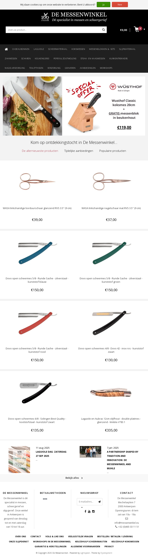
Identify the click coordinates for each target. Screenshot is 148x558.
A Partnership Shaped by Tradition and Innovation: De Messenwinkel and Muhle (122, 460)
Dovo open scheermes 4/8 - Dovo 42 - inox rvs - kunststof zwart (111, 350)
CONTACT (35, 536)
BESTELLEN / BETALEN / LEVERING (115, 536)
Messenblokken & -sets (102, 49)
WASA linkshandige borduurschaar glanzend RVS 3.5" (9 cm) (37, 208)
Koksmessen (78, 49)
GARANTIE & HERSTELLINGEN (50, 546)
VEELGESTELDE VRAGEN (80, 536)
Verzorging (54, 67)
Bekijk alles (74, 477)
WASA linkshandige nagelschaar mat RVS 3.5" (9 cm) (111, 208)
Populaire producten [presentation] (112, 151)
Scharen (26, 58)
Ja (103, 4)
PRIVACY (109, 546)
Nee (120, 4)
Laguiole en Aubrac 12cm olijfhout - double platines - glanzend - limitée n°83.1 (111, 420)
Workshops (106, 67)
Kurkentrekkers (118, 58)
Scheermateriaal (58, 49)
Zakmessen (11, 58)
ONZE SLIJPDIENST (19, 541)
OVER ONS (20, 536)
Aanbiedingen (88, 67)
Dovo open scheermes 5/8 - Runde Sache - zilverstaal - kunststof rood (37, 350)
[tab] (40, 151)
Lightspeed (85, 553)
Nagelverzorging (15, 67)
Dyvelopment (106, 553)
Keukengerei (42, 58)
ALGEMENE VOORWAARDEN (85, 546)
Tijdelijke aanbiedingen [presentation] (78, 151)
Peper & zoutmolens (65, 58)
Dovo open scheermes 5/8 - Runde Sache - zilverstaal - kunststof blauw (37, 280)
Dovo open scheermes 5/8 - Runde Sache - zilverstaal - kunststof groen (111, 280)
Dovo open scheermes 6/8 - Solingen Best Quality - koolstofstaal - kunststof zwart (37, 420)
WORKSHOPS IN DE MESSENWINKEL (52, 541)
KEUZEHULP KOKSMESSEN (125, 541)
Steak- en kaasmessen (93, 58)
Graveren (70, 67)
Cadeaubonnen (21, 49)
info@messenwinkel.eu (127, 522)
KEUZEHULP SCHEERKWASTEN (91, 541)
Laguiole (39, 49)
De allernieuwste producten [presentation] (40, 151)
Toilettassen (36, 67)
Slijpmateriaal (127, 49)
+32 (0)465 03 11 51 (128, 526)
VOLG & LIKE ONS (54, 536)
